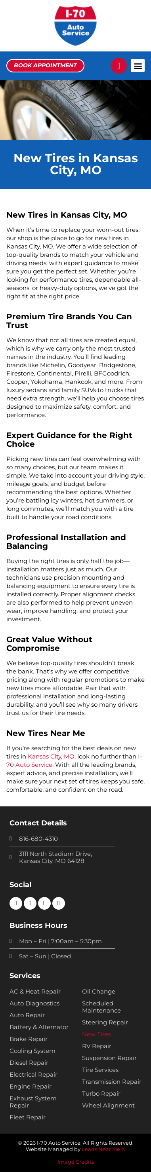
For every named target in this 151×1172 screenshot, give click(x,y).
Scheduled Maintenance (101, 1007)
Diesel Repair (29, 1062)
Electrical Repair (33, 1074)
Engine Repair (31, 1086)
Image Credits (75, 1162)
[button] (138, 65)
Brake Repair (29, 1039)
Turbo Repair (101, 1093)
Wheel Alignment (108, 1105)
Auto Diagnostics (34, 1003)
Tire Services (100, 1069)
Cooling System (32, 1050)
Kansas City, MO (51, 756)
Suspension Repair (109, 1058)
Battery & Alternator (39, 1027)
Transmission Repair (111, 1081)
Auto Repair (27, 1015)
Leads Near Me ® (104, 1149)
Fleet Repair (28, 1117)
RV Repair (96, 1046)
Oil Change (98, 991)
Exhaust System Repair (33, 1102)
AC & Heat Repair (35, 991)
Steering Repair (105, 1022)
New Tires (96, 1034)
